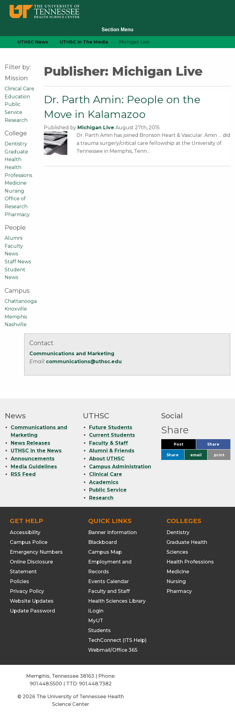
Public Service (108, 490)
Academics (103, 482)
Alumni (13, 238)
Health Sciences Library (117, 601)
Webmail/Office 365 (112, 650)
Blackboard (102, 542)
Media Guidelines (34, 466)
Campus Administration (120, 466)
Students (99, 630)
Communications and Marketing (71, 353)
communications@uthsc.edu (84, 361)
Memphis (16, 317)
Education (17, 97)
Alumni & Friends (111, 451)
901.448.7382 (95, 684)
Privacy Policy (27, 591)
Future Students (110, 427)
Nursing (14, 191)
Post (185, 446)
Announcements (32, 459)
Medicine (16, 183)
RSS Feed (23, 474)
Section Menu (117, 29)
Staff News (18, 262)
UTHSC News (32, 42)
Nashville (16, 324)
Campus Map (105, 552)
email (196, 455)
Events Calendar (108, 581)
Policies (19, 581)
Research (16, 120)
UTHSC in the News (36, 451)
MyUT (95, 621)
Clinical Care (19, 89)
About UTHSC (107, 459)
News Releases (30, 443)
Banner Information (112, 532)
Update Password (32, 611)
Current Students (112, 435)
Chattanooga (21, 301)
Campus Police (28, 542)
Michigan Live (95, 127)
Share (218, 446)
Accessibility (25, 532)
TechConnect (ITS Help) (117, 640)
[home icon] (3, 42)
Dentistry (16, 144)
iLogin (95, 611)
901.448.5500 (46, 684)
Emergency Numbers (36, 552)
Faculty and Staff (109, 591)
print (219, 455)
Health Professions (190, 562)
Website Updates (32, 601)
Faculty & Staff (108, 443)
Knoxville (16, 309)
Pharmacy (17, 214)
